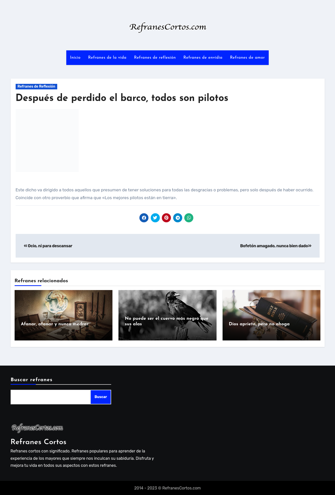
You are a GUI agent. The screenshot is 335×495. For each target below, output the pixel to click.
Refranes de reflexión (155, 58)
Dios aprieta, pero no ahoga (259, 324)
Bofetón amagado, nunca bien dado (276, 245)
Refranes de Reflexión (36, 86)
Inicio (75, 58)
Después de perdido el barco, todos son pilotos (122, 98)
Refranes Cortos (39, 442)
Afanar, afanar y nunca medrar (55, 324)
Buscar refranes (31, 379)
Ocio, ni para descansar (48, 245)
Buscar (100, 396)
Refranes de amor (247, 58)
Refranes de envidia (203, 58)
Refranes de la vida (107, 58)
